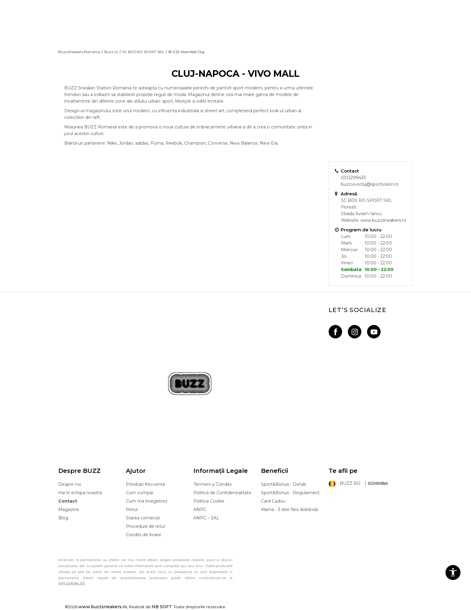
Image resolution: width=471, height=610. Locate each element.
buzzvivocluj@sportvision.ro (370, 184)
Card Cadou (273, 501)
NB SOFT (162, 606)
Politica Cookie (208, 501)
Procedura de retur (146, 526)
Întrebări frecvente (145, 484)
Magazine (68, 509)
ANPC (199, 509)
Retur (132, 509)
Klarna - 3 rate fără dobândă (289, 509)
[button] (452, 572)
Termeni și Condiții (212, 484)
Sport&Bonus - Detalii (283, 484)
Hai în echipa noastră (80, 492)
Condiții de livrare (143, 534)
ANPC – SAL (206, 518)
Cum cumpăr (139, 492)
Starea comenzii (143, 518)
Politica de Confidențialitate (222, 492)
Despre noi (69, 484)
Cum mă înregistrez (147, 501)
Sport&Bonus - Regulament (290, 492)
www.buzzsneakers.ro (383, 220)
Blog (63, 518)
